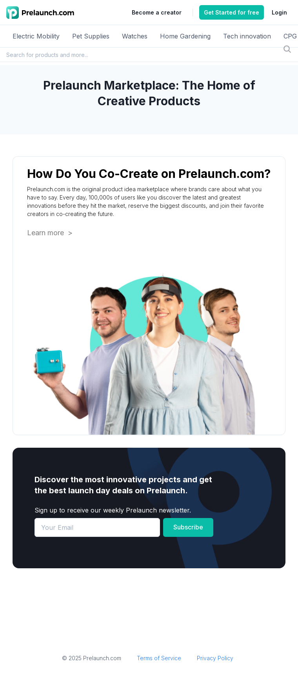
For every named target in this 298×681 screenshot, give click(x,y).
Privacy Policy (215, 658)
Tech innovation (247, 36)
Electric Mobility (36, 36)
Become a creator (157, 12)
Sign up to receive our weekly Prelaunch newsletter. (113, 510)
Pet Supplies (90, 36)
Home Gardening (185, 36)
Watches (134, 36)
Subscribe (188, 527)
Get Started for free (231, 12)
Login (279, 12)
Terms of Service (159, 658)
